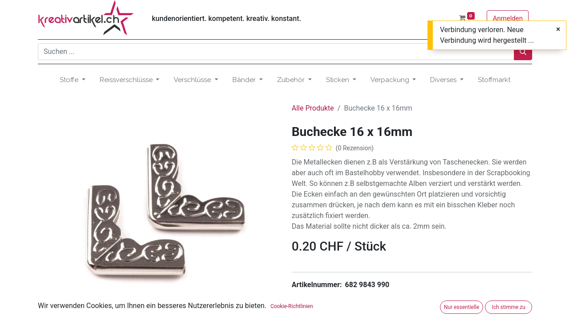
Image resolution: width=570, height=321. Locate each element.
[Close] (558, 29)
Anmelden (508, 18)
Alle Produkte (313, 108)
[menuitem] (494, 80)
